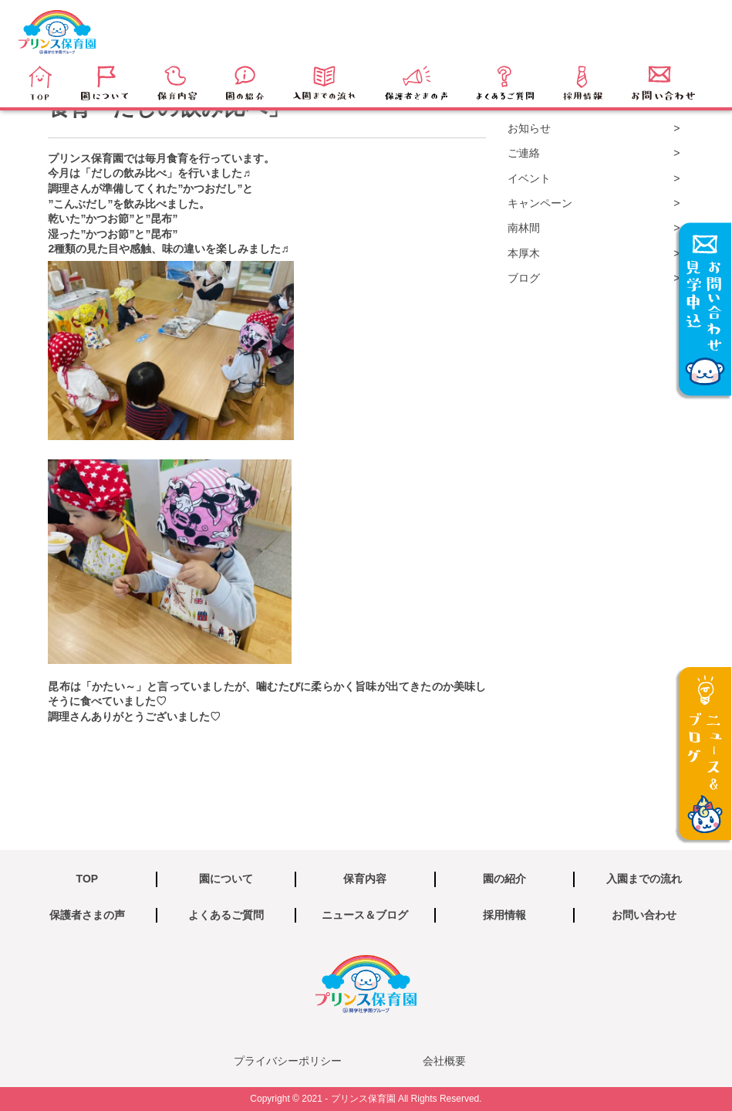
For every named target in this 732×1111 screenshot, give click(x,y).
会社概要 (444, 1061)
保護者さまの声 (87, 915)
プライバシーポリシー (288, 1061)
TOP (87, 878)
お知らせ (529, 128)
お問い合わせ (644, 915)
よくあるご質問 (226, 915)
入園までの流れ (644, 878)
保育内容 (364, 878)
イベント (529, 178)
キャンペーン (540, 203)
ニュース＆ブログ (365, 915)
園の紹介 (504, 878)
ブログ (524, 278)
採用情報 (504, 915)
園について (226, 878)
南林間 (524, 228)
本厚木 (524, 253)
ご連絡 (524, 153)
